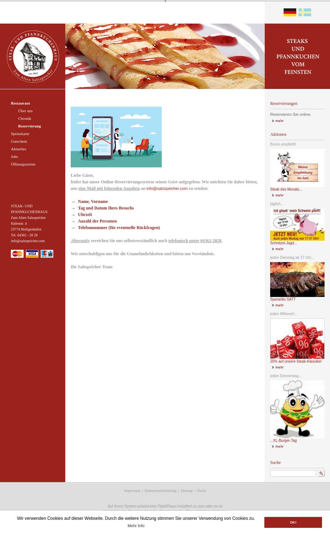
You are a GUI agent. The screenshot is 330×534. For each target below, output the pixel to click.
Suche (201, 491)
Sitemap (187, 491)
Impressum (132, 491)
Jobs (14, 156)
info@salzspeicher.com (167, 188)
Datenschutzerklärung (161, 491)
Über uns (25, 111)
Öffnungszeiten (23, 164)
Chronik (24, 118)
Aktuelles (18, 149)
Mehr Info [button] (136, 525)
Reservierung (29, 126)
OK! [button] (293, 522)
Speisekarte (20, 133)
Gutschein (19, 141)
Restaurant (20, 103)
